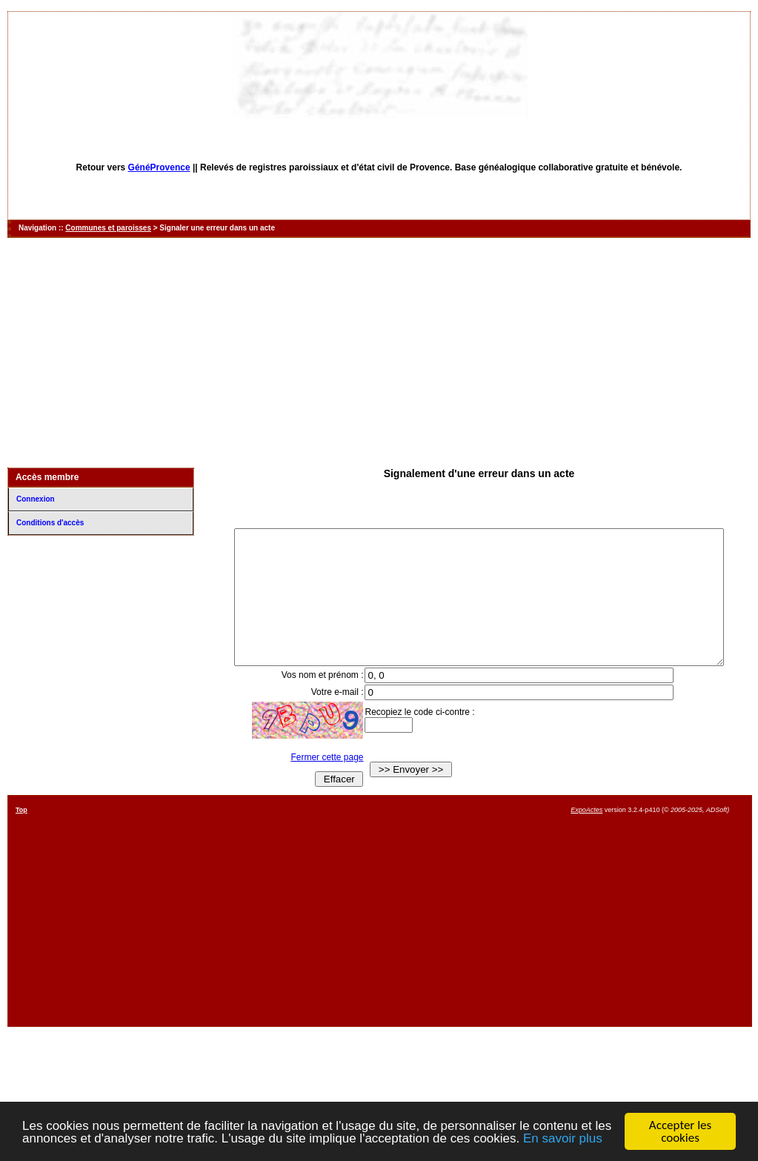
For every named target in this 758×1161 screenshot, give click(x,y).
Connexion (35, 499)
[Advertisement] (379, 352)
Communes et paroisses (108, 228)
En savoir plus (562, 1138)
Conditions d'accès (50, 523)
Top (21, 836)
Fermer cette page (317, 784)
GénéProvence (159, 167)
